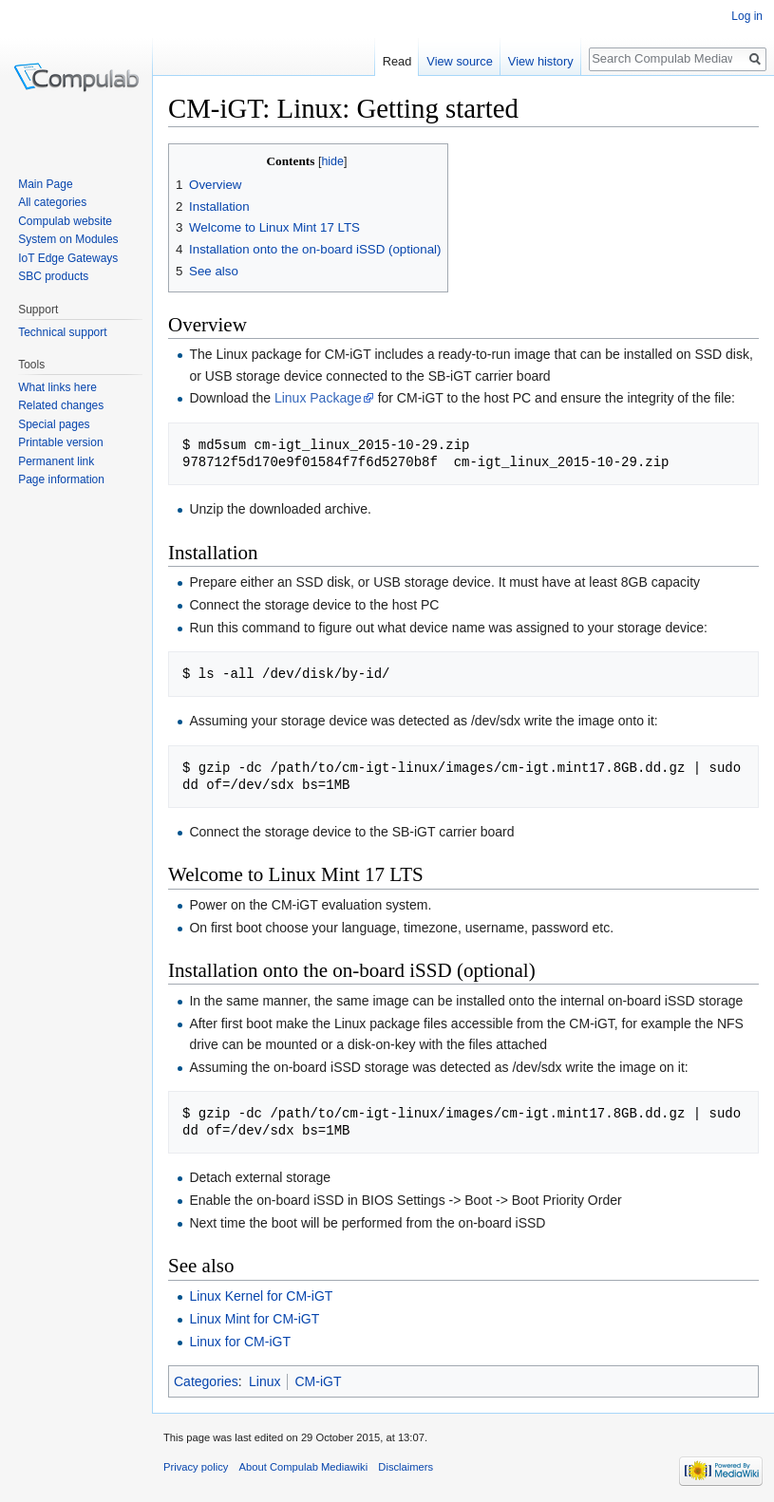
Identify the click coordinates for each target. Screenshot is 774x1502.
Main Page (45, 184)
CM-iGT (317, 1381)
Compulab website (65, 221)
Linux (264, 1381)
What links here (57, 387)
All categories (52, 202)
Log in (747, 16)
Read (397, 61)
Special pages (53, 424)
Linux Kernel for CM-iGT (260, 1296)
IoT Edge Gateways (68, 258)
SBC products (53, 276)
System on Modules (68, 239)
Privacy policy (195, 1467)
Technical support (62, 332)
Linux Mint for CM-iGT (254, 1318)
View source (459, 61)
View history (541, 61)
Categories (206, 1381)
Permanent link (56, 461)
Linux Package (318, 397)
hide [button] (332, 161)
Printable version (60, 442)
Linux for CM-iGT (240, 1341)
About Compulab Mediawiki (303, 1467)
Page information (61, 479)
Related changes (61, 405)
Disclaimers (405, 1467)
